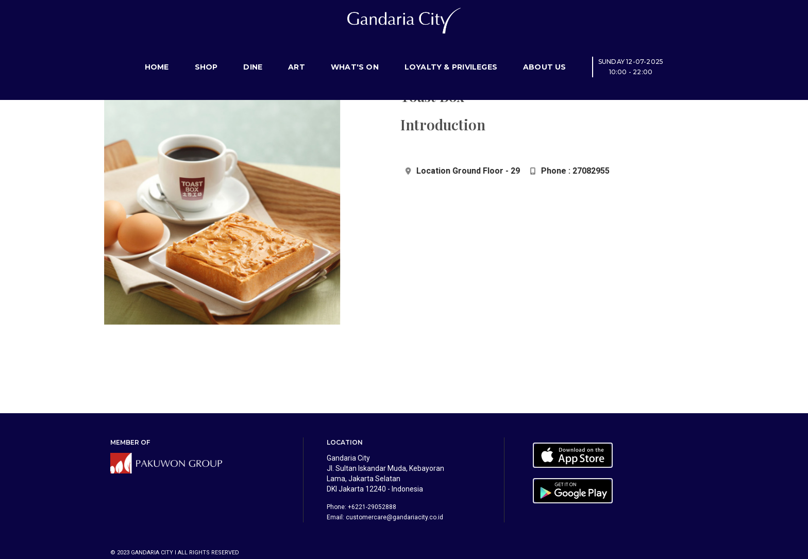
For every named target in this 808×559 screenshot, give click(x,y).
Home (157, 54)
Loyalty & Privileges (451, 54)
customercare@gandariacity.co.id (394, 517)
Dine (252, 54)
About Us (544, 54)
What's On (355, 54)
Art (296, 54)
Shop (206, 54)
